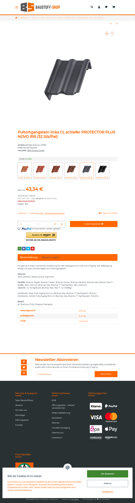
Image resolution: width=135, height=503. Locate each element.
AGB (54, 400)
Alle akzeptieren (107, 474)
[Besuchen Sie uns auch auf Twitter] (24, 367)
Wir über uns (21, 410)
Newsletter (57, 418)
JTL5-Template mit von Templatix (96, 499)
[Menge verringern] (21, 224)
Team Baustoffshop (24, 400)
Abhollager (20, 415)
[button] (92, 7)
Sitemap (55, 423)
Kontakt (19, 425)
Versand (39, 198)
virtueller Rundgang (61, 428)
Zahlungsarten (22, 420)
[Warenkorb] (115, 7)
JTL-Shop (75, 499)
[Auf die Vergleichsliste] (107, 34)
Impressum (57, 437)
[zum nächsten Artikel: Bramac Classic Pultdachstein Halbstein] (117, 23)
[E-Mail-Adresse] (65, 374)
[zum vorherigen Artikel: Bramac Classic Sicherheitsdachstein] (111, 23)
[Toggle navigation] (16, 7)
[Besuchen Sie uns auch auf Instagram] (24, 372)
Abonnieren (106, 374)
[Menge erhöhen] (61, 224)
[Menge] (38, 224)
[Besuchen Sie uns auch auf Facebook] (24, 361)
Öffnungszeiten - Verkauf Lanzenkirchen (63, 406)
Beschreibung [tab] (28, 257)
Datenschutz (57, 433)
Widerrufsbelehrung (61, 413)
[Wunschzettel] (106, 7)
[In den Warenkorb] (93, 224)
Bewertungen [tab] (50, 257)
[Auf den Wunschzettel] (112, 34)
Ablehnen (108, 483)
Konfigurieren (107, 492)
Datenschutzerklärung (82, 364)
